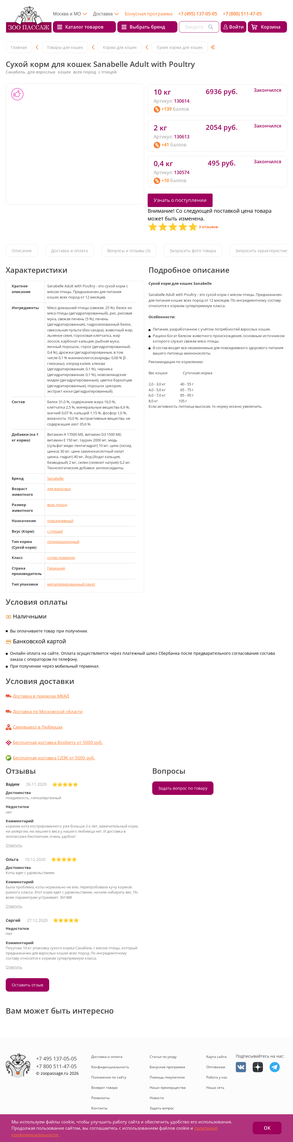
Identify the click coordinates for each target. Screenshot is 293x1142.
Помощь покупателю (167, 1077)
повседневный (60, 520)
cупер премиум (61, 557)
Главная (19, 47)
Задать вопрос (162, 1108)
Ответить (14, 845)
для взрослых (59, 488)
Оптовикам (215, 1067)
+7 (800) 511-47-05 (242, 14)
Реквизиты (100, 1097)
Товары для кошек (65, 47)
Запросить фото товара (193, 251)
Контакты (99, 1108)
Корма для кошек (120, 47)
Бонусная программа (149, 14)
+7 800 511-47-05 (56, 1066)
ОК (267, 1128)
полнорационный (63, 541)
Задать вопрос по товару (182, 788)
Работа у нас (216, 1077)
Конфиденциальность (110, 1067)
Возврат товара (104, 1087)
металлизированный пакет (71, 584)
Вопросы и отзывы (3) (128, 251)
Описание (22, 251)
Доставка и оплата (69, 251)
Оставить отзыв (27, 985)
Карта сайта (216, 1056)
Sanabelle (55, 478)
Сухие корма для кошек (180, 47)
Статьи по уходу (163, 1056)
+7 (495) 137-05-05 (197, 14)
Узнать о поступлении (180, 200)
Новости (157, 1097)
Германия (56, 568)
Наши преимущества (168, 1087)
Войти (236, 27)
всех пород (57, 504)
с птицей (55, 531)
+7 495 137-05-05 (56, 1058)
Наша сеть (215, 1087)
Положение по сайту (108, 1077)
